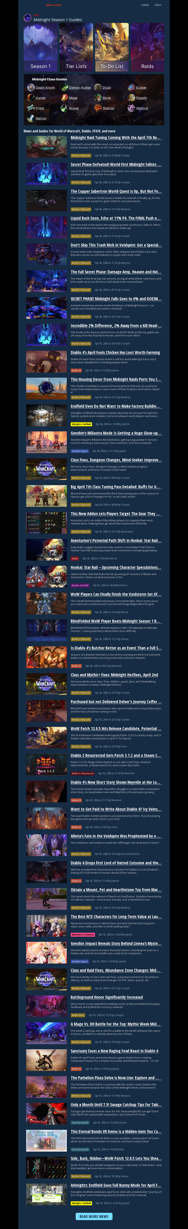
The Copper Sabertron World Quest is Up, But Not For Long (120, 191)
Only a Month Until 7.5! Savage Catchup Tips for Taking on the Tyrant (129, 1104)
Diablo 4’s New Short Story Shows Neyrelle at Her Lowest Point (123, 782)
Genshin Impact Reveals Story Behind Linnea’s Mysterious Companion (128, 943)
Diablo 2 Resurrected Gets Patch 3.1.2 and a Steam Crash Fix (120, 755)
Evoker (137, 87)
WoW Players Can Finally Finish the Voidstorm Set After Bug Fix (123, 594)
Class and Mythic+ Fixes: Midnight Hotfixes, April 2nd (114, 675)
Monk (102, 98)
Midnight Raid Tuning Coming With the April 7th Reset (116, 137)
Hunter (36, 98)
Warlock (138, 108)
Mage (68, 98)
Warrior (37, 118)
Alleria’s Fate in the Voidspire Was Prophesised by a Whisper (120, 836)
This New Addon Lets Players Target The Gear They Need (118, 513)
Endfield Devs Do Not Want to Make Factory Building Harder (120, 406)
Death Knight (41, 87)
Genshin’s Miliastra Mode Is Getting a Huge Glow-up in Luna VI (123, 433)
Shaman (104, 108)
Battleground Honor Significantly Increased (107, 997)
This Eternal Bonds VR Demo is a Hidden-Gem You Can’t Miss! (121, 1131)
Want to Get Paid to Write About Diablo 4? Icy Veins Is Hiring (121, 809)
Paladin (137, 98)
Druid (102, 87)
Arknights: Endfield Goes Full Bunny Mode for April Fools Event (123, 1185)
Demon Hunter (75, 87)
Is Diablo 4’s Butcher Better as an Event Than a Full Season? (120, 648)
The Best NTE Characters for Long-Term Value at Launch (117, 916)
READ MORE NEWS (94, 1216)
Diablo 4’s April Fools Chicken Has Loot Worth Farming (115, 352)
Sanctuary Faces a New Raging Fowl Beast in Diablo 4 (114, 1051)
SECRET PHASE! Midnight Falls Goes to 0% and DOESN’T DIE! (119, 298)
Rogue (69, 108)
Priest (35, 108)
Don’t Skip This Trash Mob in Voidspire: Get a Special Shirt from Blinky (129, 245)
